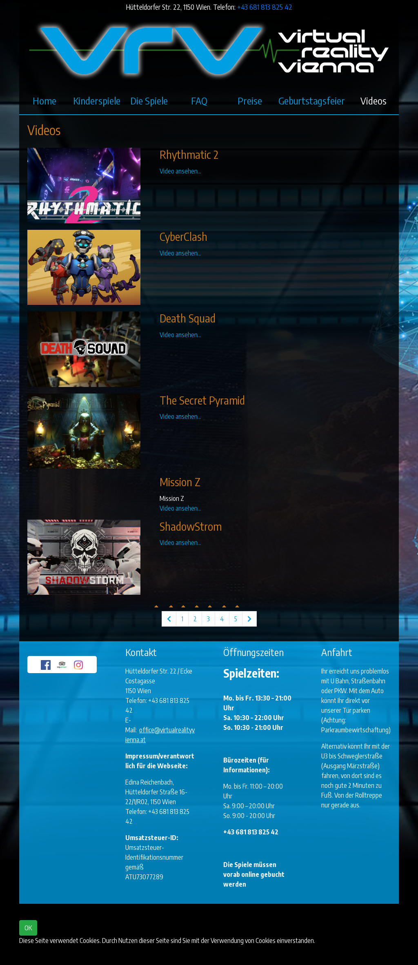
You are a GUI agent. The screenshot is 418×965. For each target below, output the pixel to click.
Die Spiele (149, 100)
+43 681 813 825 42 (264, 6)
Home (44, 100)
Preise (250, 100)
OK (28, 928)
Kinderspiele (96, 100)
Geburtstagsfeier (311, 100)
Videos (373, 100)
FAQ (199, 100)
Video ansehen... (180, 171)
